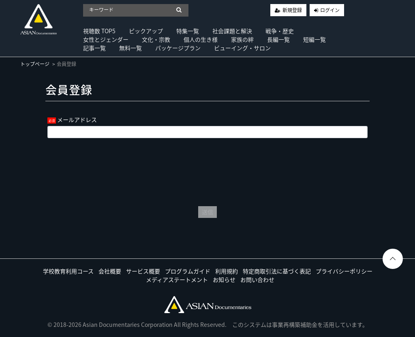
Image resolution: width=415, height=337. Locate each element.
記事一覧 (94, 48)
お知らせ (224, 279)
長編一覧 (278, 39)
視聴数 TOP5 (99, 31)
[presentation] (207, 170)
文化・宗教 (156, 39)
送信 (207, 212)
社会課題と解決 (232, 31)
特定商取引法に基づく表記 (277, 271)
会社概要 (109, 271)
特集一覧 (187, 31)
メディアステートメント (177, 279)
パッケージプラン (178, 48)
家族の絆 (242, 39)
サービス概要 (143, 271)
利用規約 (226, 271)
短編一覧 (314, 39)
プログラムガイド (187, 271)
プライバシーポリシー (344, 271)
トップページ (34, 64)
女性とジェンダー (105, 39)
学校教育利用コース (68, 271)
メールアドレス (77, 119)
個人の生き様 (201, 39)
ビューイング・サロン (242, 48)
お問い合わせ (257, 279)
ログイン (330, 10)
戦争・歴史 (279, 31)
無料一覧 (130, 48)
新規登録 (292, 10)
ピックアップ (146, 31)
